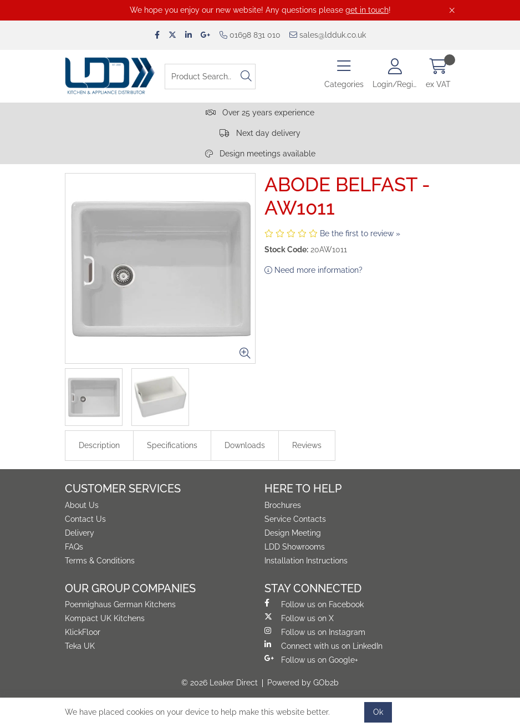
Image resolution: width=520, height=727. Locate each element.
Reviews (307, 445)
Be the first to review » (360, 233)
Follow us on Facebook (314, 604)
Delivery (79, 532)
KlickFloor (82, 632)
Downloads (245, 445)
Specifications (172, 445)
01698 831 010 (250, 34)
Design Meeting (292, 532)
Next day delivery (260, 133)
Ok (378, 712)
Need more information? (313, 270)
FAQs (74, 546)
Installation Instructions (306, 560)
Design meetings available (260, 153)
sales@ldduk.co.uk (327, 34)
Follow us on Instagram (314, 632)
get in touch (367, 10)
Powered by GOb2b (303, 682)
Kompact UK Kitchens (105, 618)
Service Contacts (295, 519)
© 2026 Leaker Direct (219, 682)
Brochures (282, 505)
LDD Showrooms (294, 546)
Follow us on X (299, 618)
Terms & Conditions (100, 560)
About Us (82, 505)
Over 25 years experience (260, 112)
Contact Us (85, 519)
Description (99, 445)
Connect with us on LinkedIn (323, 645)
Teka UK (80, 646)
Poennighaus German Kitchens (120, 604)
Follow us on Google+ (311, 659)
